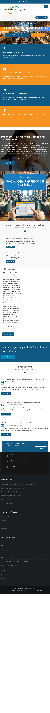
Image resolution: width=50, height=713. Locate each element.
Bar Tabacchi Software (6, 554)
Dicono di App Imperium (7, 499)
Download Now (4, 528)
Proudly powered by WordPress (14, 590)
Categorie (3, 545)
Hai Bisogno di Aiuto (6, 517)
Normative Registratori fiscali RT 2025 (18, 423)
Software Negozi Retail (7, 557)
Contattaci (8, 357)
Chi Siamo (3, 570)
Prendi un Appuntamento (41, 17)
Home (2, 542)
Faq (2, 524)
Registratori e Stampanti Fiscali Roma (10, 565)
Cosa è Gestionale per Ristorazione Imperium (12, 488)
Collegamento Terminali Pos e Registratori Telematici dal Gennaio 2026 (19, 484)
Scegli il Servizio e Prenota (17, 35)
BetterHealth (30, 590)
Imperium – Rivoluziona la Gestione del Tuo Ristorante (14, 561)
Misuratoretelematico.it (9, 384)
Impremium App (5, 550)
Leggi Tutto (37, 35)
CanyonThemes (39, 590)
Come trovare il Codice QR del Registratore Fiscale (22, 402)
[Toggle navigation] (46, 6)
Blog (2, 574)
